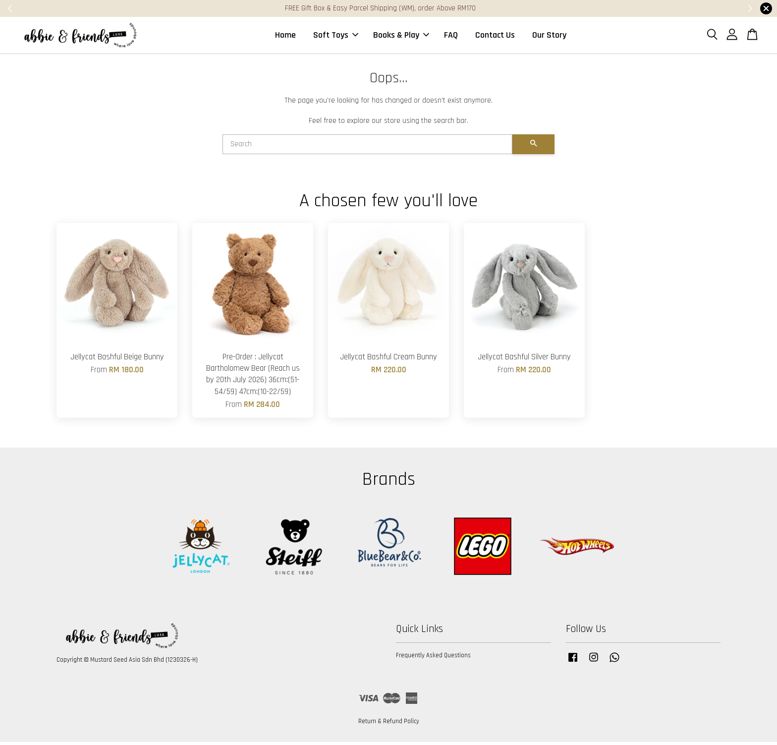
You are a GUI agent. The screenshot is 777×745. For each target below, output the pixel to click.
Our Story (549, 36)
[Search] (367, 147)
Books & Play (401, 36)
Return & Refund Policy (388, 724)
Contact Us (495, 36)
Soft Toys (335, 36)
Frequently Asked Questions (433, 658)
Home (285, 36)
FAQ (451, 36)
